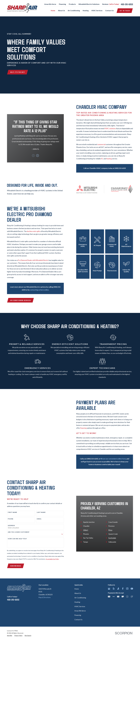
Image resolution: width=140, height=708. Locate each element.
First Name (10, 512)
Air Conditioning (80, 598)
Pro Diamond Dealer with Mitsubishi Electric (30, 260)
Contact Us (78, 620)
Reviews (105, 4)
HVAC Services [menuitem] (96, 11)
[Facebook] (123, 589)
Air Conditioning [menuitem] (74, 11)
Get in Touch (125, 11)
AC (104, 159)
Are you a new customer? (16, 532)
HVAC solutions (112, 128)
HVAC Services (79, 606)
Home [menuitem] (53, 11)
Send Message (13, 566)
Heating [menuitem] (86, 11)
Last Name (38, 512)
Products (72, 4)
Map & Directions (45, 597)
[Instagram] (127, 589)
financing (86, 428)
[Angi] (118, 589)
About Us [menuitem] (61, 11)
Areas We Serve (50, 4)
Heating (77, 602)
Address (8, 525)
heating (111, 159)
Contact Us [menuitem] (109, 11)
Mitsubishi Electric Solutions (89, 4)
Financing (62, 4)
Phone (8, 519)
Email (36, 519)
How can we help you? (14, 538)
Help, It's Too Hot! (17, 72)
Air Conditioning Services (18, 300)
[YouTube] (132, 589)
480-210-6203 (127, 4)
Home (76, 589)
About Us (77, 593)
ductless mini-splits (31, 231)
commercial (104, 144)
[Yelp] (114, 589)
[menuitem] (9, 635)
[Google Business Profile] (109, 589)
